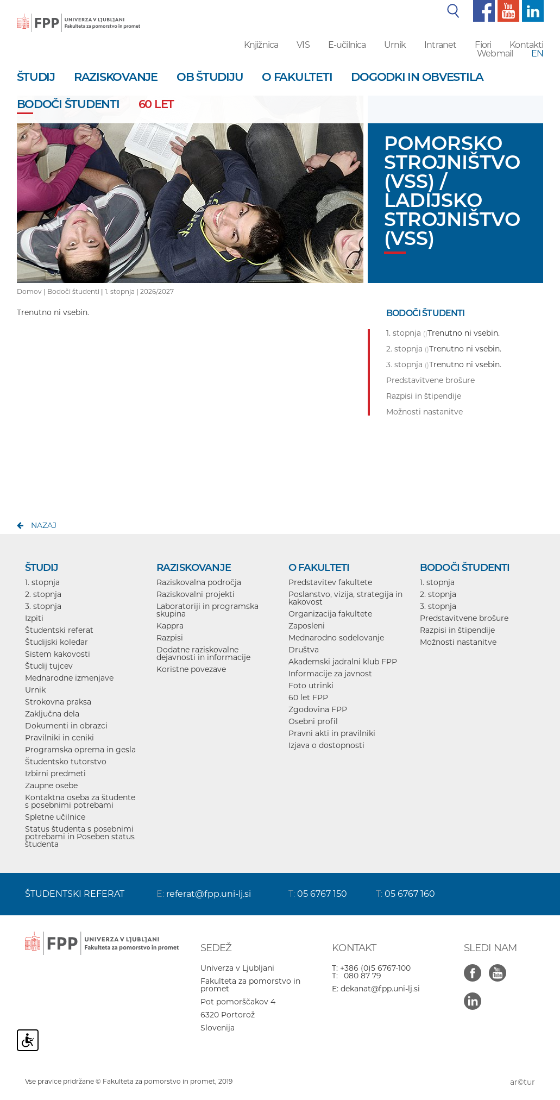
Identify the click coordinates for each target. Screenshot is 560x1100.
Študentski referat (59, 630)
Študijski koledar (56, 642)
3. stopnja (43, 606)
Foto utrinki (311, 685)
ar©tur (522, 1082)
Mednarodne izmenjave (69, 678)
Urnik (395, 45)
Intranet (440, 45)
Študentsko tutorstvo (65, 761)
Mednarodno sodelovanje (336, 638)
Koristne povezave (191, 669)
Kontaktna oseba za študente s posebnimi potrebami (80, 801)
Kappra (170, 626)
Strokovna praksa (58, 702)
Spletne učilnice (55, 817)
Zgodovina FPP (317, 709)
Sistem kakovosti (57, 654)
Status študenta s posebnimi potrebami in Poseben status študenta (80, 836)
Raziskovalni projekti (195, 594)
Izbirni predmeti (55, 773)
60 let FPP (308, 697)
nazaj (43, 525)
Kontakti (526, 45)
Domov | (32, 291)
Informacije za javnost (330, 673)
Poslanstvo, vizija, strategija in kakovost (345, 598)
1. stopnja (120, 291)
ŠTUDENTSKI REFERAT (74, 894)
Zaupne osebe (51, 785)
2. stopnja (43, 594)
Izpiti (34, 618)
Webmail (495, 53)
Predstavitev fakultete (330, 582)
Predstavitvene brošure (464, 618)
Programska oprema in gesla (80, 750)
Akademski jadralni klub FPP (342, 662)
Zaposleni (306, 626)
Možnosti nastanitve (458, 642)
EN (537, 53)
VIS (303, 45)
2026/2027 (157, 291)
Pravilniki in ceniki (59, 738)
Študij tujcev (49, 666)
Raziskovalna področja (198, 582)
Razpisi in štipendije (457, 630)
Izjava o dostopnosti (326, 745)
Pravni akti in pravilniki (331, 733)
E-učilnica (347, 45)
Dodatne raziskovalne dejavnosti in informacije (203, 653)
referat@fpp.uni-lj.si (208, 894)
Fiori (483, 45)
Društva (303, 650)
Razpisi (169, 638)
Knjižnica (261, 45)
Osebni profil (313, 721)
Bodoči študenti (73, 291)
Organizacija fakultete (330, 614)
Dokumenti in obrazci (66, 726)
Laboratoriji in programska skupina (207, 610)
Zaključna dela (52, 714)
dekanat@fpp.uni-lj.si (380, 989)
